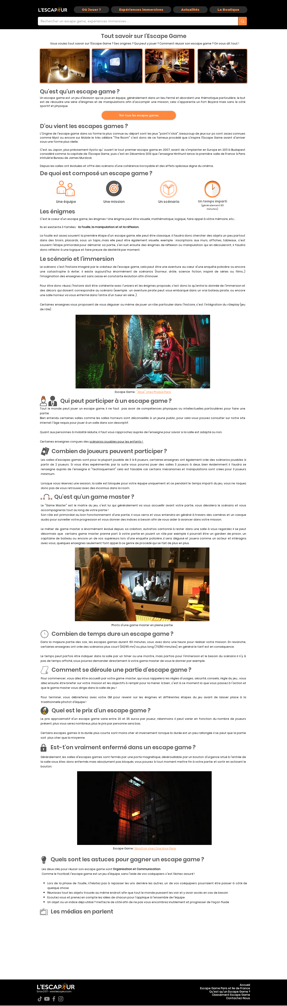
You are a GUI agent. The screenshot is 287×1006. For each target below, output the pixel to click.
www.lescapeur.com (61, 991)
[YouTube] (46, 998)
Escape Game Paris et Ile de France (225, 988)
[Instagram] (60, 998)
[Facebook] (53, 998)
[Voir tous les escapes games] (139, 115)
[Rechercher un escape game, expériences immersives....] (135, 21)
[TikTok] (40, 998)
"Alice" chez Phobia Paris (154, 392)
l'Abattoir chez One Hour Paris (155, 848)
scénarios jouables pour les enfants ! (116, 441)
